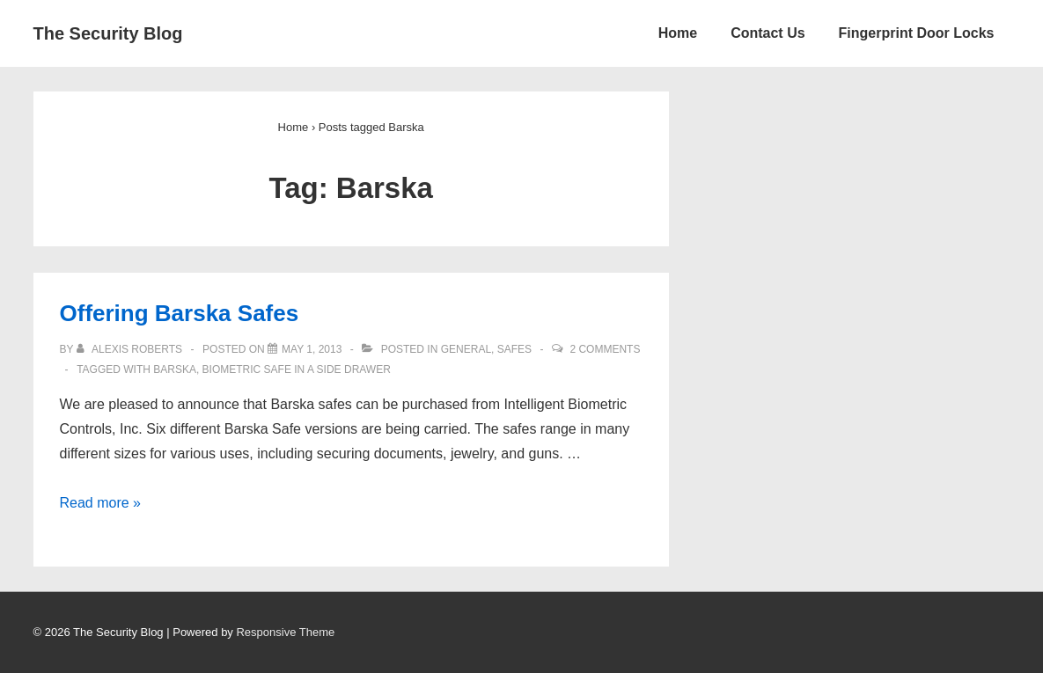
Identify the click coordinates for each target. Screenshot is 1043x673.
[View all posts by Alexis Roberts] (131, 349)
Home (677, 33)
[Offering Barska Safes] (312, 349)
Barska (174, 369)
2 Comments (604, 349)
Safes (514, 349)
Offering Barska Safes (179, 313)
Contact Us (767, 33)
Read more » (101, 502)
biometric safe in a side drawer (296, 369)
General (466, 349)
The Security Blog (108, 33)
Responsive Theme (285, 632)
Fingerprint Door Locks (917, 33)
